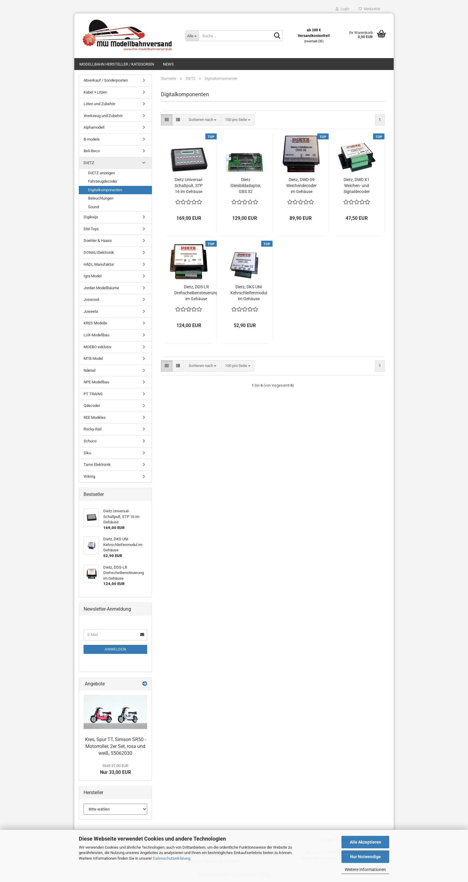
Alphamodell (94, 127)
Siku (87, 453)
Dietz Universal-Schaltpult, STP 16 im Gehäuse (189, 185)
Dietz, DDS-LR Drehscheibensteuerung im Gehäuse (196, 292)
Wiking (89, 476)
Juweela (91, 311)
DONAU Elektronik (99, 252)
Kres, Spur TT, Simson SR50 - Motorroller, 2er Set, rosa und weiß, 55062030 (115, 746)
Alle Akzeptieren (365, 842)
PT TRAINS (93, 394)
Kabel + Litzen (95, 92)
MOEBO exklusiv (97, 347)
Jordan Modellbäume (101, 288)
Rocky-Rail (92, 429)
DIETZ (89, 163)
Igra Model (92, 276)
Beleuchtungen (100, 198)
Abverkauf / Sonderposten (106, 80)
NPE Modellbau (96, 382)
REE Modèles (95, 417)
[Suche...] (191, 35)
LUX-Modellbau (96, 335)
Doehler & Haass (98, 240)
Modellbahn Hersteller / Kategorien (116, 64)
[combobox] (202, 120)
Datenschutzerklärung (171, 858)
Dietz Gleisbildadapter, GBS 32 (245, 185)
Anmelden (115, 649)
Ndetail (90, 370)
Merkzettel (369, 9)
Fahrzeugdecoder (102, 181)
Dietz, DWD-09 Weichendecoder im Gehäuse (301, 185)
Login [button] (342, 9)
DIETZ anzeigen (101, 173)
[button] (167, 120)
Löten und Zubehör (99, 104)
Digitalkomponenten (105, 190)
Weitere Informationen (365, 869)
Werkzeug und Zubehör (103, 115)
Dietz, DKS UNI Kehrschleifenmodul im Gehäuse (248, 292)
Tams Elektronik (97, 464)
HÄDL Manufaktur (99, 264)
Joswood (91, 299)
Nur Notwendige (365, 856)
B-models (92, 139)
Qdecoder (92, 405)
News (168, 64)
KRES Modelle (95, 323)
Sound (93, 207)
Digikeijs (91, 217)
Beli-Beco (92, 151)
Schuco (90, 441)
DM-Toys (91, 229)
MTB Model (93, 358)
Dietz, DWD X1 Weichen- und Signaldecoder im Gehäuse (357, 186)
